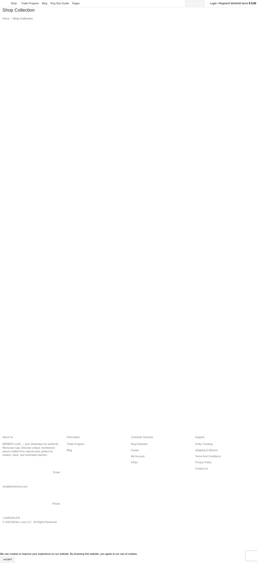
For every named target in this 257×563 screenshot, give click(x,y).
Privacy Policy (203, 462)
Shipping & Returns (206, 450)
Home (6, 18)
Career (135, 450)
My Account (138, 456)
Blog (69, 450)
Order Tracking (204, 444)
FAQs (134, 462)
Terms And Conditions (208, 456)
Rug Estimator (139, 444)
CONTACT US (195, 3)
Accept (7, 559)
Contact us (201, 468)
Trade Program (75, 444)
